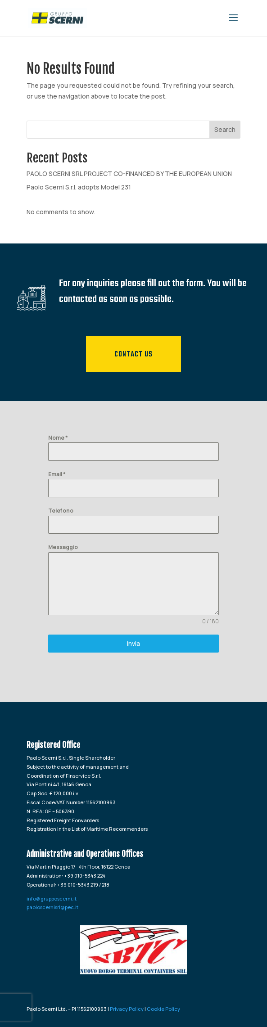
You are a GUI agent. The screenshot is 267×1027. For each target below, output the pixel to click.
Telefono (60, 510)
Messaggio (63, 547)
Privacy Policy (127, 1008)
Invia (133, 643)
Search (224, 129)
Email (57, 474)
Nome (58, 437)
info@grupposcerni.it (52, 898)
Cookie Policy (163, 1008)
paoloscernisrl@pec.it (52, 907)
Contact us (133, 354)
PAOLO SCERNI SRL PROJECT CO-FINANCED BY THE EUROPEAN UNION (129, 173)
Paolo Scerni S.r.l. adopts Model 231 (79, 187)
